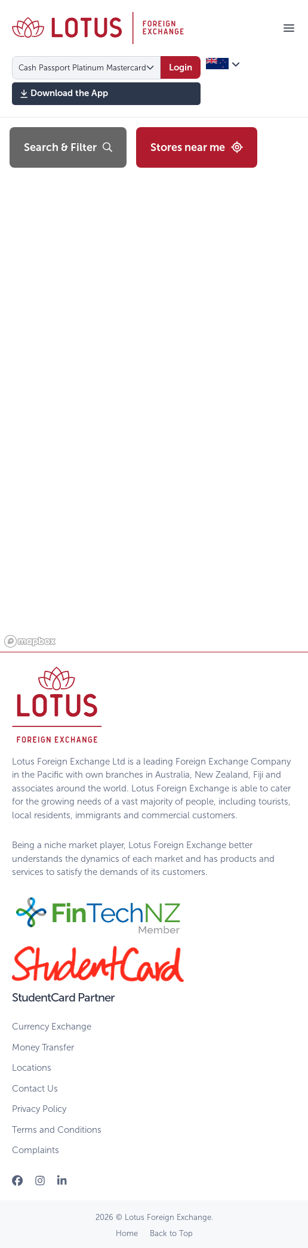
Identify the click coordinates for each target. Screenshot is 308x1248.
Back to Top (171, 1233)
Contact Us (35, 1088)
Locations (31, 1067)
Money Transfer (43, 1047)
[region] (154, 385)
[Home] (98, 28)
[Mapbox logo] (30, 641)
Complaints (35, 1150)
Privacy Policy (39, 1109)
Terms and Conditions (56, 1129)
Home (127, 1233)
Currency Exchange (51, 1026)
